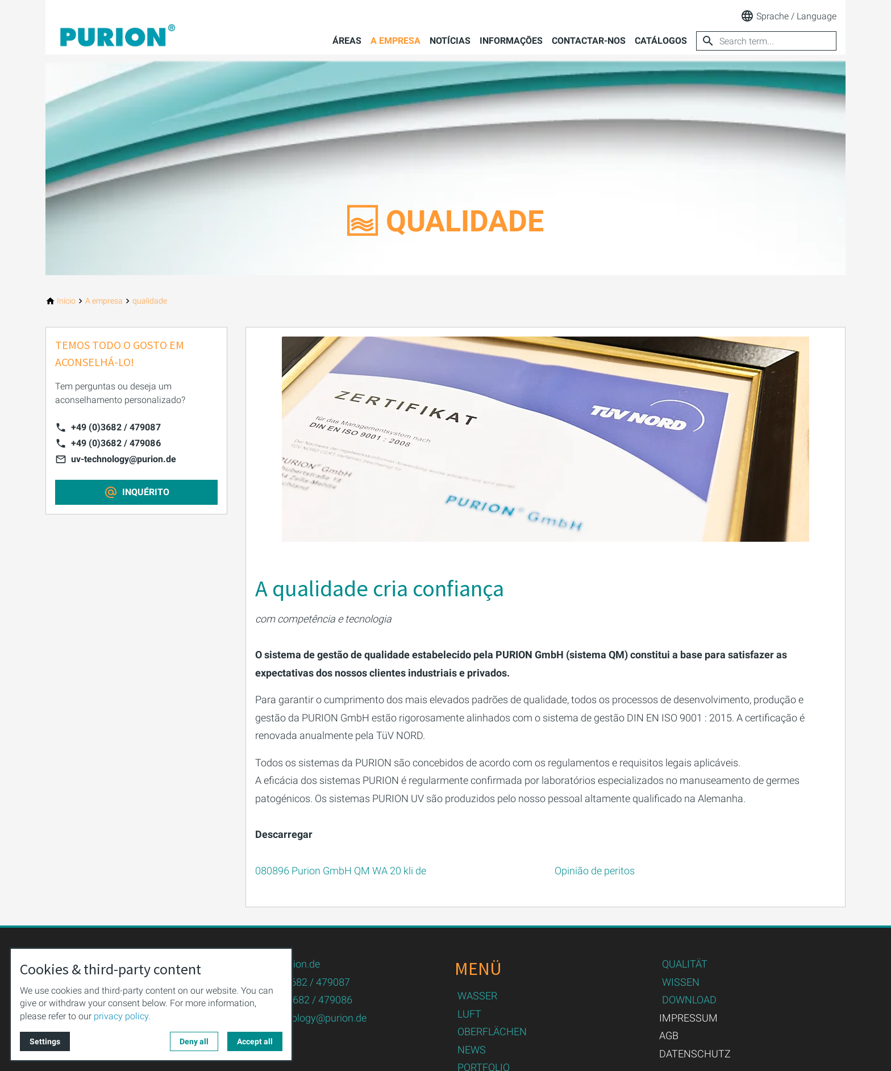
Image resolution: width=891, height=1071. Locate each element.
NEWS (471, 1050)
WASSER (477, 996)
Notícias (450, 40)
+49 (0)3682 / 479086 (116, 443)
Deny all (194, 1041)
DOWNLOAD (689, 1000)
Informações (511, 40)
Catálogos (661, 40)
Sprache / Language (788, 16)
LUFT (469, 1014)
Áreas (346, 40)
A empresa (395, 40)
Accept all (255, 1041)
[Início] (66, 301)
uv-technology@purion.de (123, 459)
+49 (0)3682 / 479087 (116, 427)
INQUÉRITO (145, 492)
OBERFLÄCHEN (492, 1031)
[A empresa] (104, 301)
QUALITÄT (684, 964)
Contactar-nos (589, 40)
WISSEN (681, 982)
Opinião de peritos (595, 871)
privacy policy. (122, 1016)
